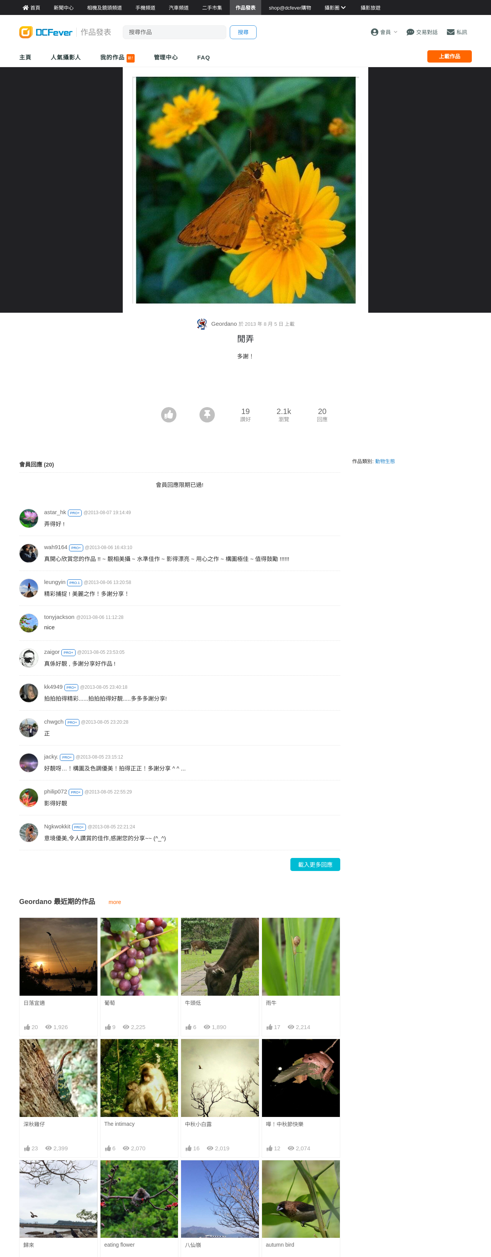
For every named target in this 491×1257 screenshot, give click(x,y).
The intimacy (119, 1124)
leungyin (55, 582)
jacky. (51, 756)
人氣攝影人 (66, 57)
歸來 (28, 1245)
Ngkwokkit (57, 826)
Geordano (217, 323)
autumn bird (280, 1245)
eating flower (119, 1245)
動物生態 (385, 461)
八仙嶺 (193, 1245)
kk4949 (53, 686)
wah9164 (56, 547)
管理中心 (166, 57)
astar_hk (55, 512)
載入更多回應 (315, 864)
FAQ (203, 57)
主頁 (25, 57)
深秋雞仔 (34, 1124)
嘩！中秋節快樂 (284, 1124)
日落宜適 (34, 1003)
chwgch (54, 721)
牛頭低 (193, 1003)
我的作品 (117, 58)
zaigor (52, 651)
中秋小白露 (198, 1124)
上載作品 (449, 56)
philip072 (55, 791)
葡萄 (109, 1003)
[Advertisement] (245, 386)
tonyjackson (59, 617)
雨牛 (271, 1003)
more (115, 902)
